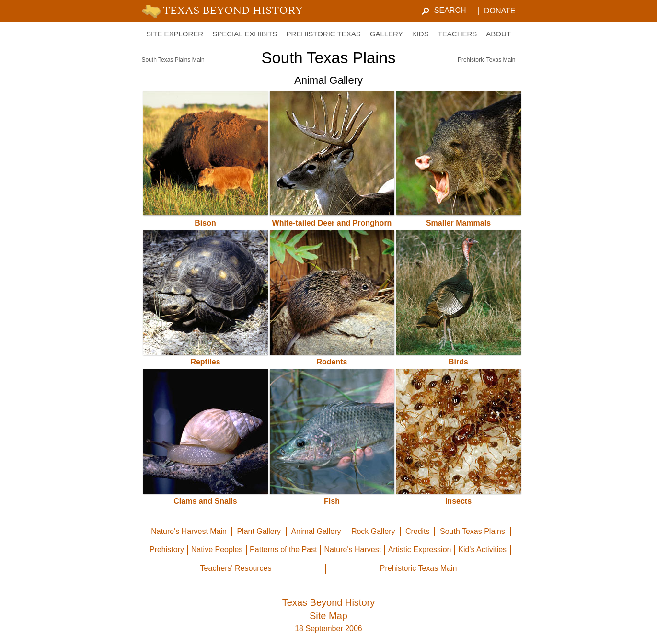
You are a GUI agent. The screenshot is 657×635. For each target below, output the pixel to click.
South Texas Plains (472, 531)
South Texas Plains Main (173, 60)
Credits (417, 531)
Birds (458, 362)
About (498, 34)
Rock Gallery (373, 531)
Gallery (386, 34)
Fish (332, 501)
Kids (420, 34)
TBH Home (224, 11)
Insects (458, 501)
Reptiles (205, 362)
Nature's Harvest (352, 549)
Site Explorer (174, 34)
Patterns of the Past (283, 549)
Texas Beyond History (328, 602)
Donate (499, 11)
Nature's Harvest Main (189, 531)
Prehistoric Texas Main (487, 60)
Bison (205, 223)
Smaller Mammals (458, 223)
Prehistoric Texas (323, 34)
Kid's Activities (482, 549)
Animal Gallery (316, 531)
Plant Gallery (259, 531)
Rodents (332, 362)
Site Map (328, 616)
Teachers (457, 34)
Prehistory (167, 549)
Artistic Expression (419, 549)
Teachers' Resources (236, 568)
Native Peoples (217, 549)
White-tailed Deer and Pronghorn (332, 223)
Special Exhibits (244, 34)
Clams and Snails (205, 501)
